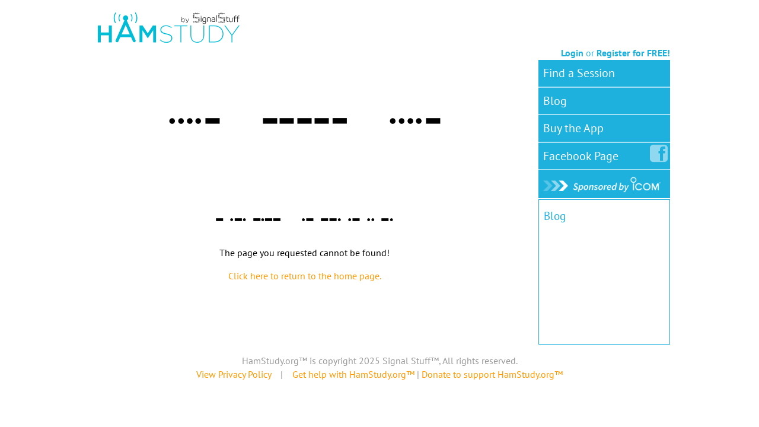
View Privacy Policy (233, 374)
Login (572, 53)
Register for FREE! (633, 53)
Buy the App (573, 128)
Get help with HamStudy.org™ (353, 374)
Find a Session (579, 73)
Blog (555, 101)
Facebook (583, 153)
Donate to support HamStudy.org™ (492, 374)
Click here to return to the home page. (304, 276)
